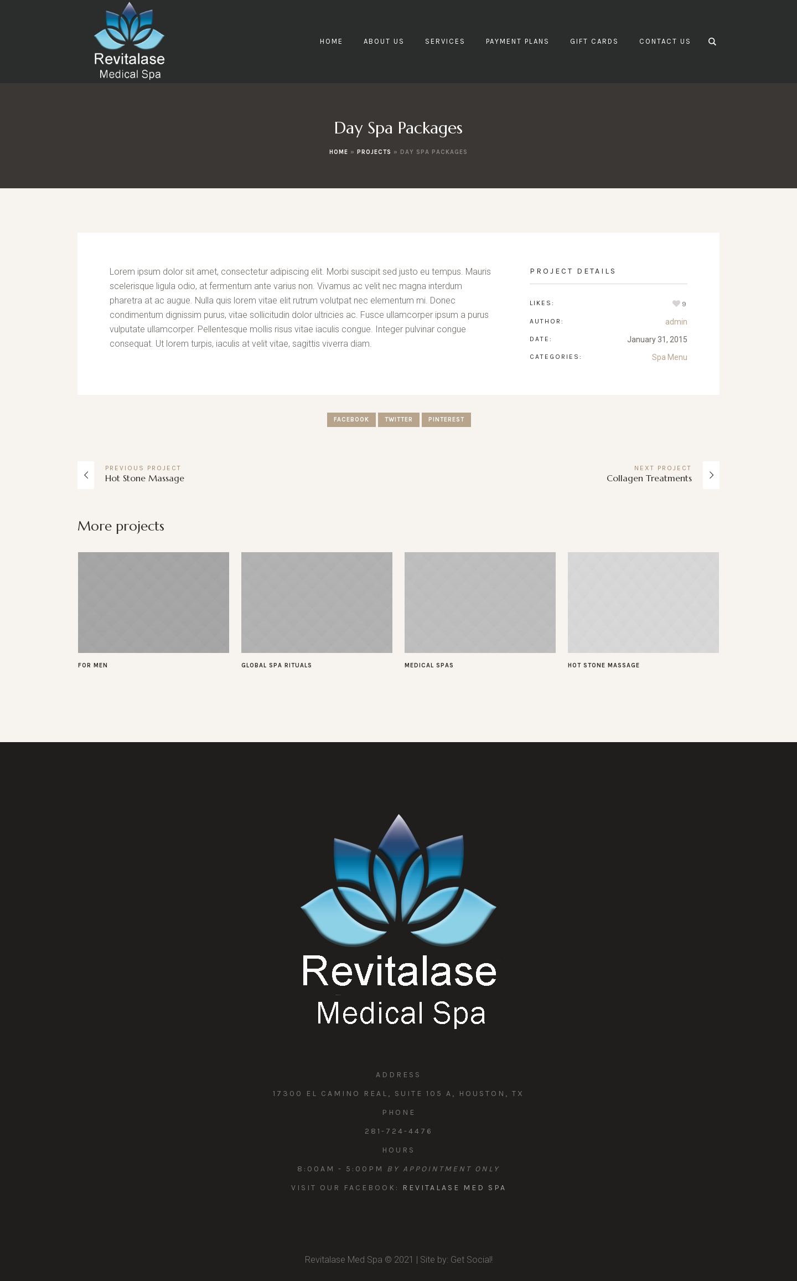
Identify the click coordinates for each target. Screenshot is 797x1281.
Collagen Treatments (649, 477)
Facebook (351, 419)
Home (338, 152)
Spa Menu (669, 357)
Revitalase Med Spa (454, 1187)
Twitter (399, 419)
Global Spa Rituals (276, 665)
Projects (374, 152)
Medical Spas (429, 665)
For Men (93, 665)
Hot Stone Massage (144, 477)
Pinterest (446, 419)
